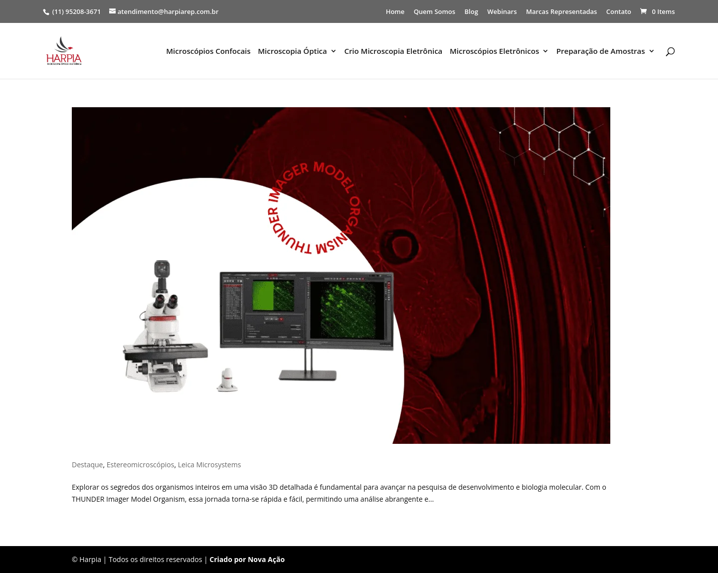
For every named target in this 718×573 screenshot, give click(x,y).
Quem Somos (435, 12)
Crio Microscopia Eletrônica (393, 51)
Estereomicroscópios (141, 464)
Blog (471, 12)
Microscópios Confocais (208, 51)
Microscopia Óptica (292, 51)
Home (395, 12)
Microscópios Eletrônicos (494, 51)
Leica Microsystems (209, 464)
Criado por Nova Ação (247, 559)
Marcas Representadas (561, 12)
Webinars (502, 12)
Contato (618, 12)
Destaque (87, 464)
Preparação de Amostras (600, 51)
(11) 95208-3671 (76, 11)
